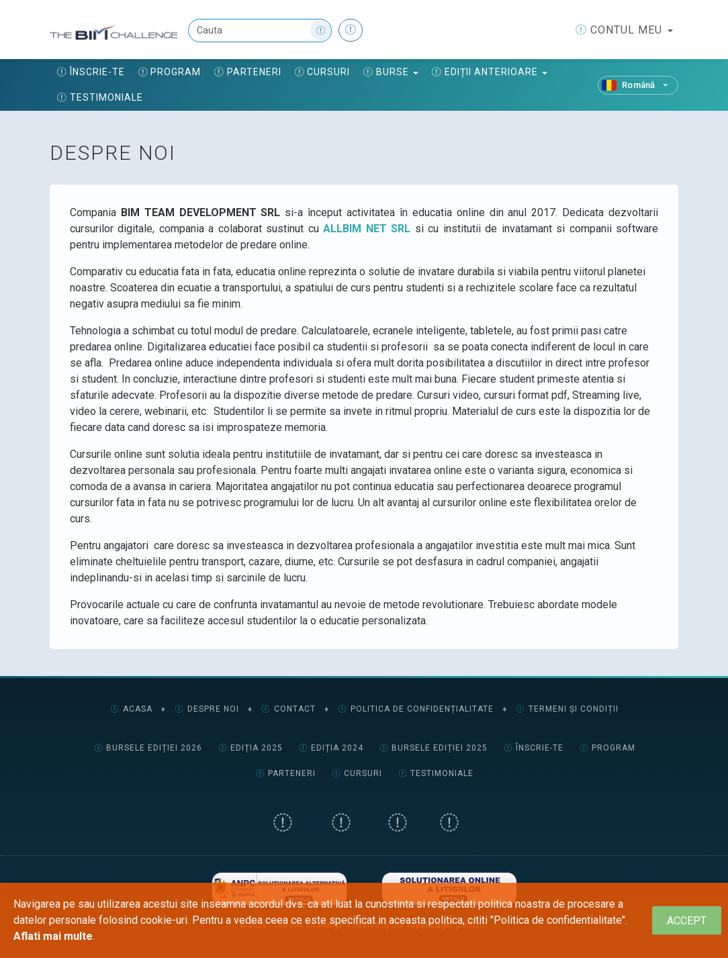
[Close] (686, 920)
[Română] (638, 85)
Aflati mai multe (53, 936)
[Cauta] (260, 30)
